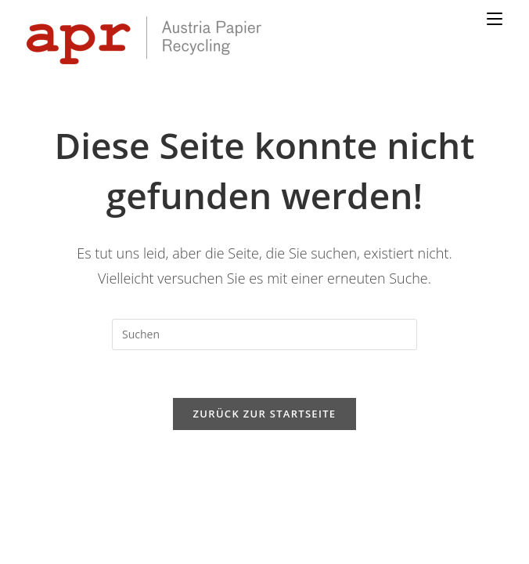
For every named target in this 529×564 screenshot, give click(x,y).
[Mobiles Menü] (494, 19)
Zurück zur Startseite (264, 372)
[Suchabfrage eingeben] (264, 293)
